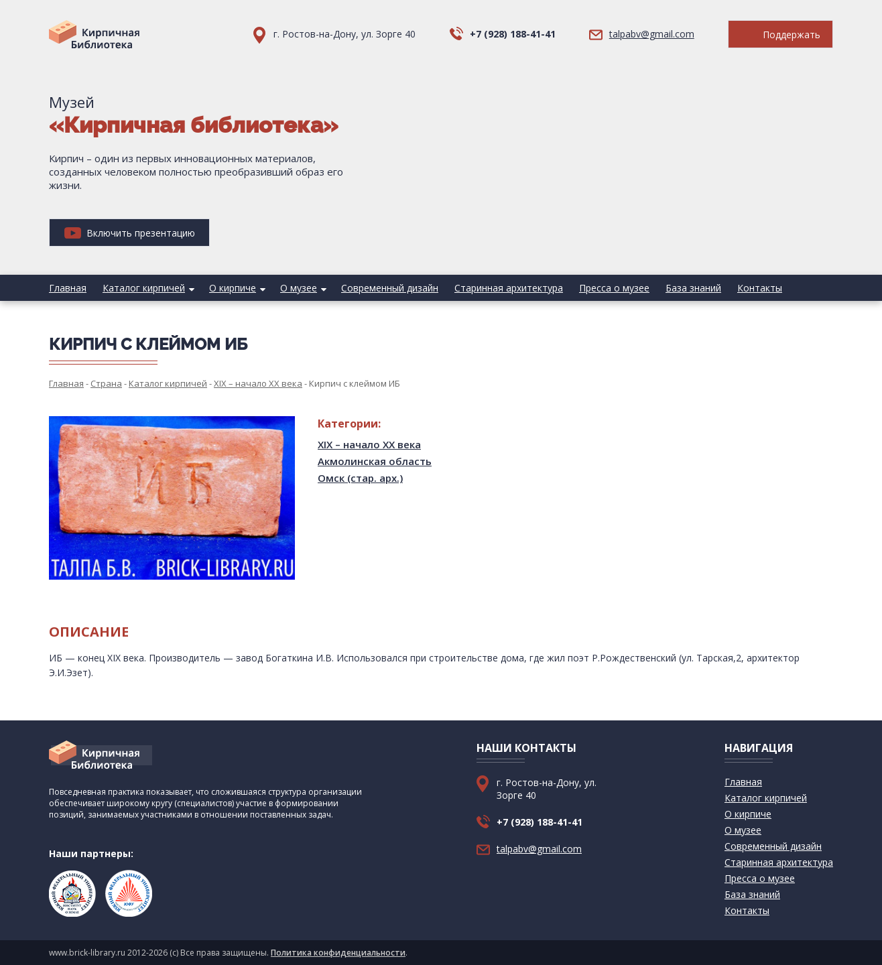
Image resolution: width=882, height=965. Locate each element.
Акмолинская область (375, 461)
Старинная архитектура (508, 287)
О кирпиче (232, 287)
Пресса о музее (614, 287)
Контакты (759, 287)
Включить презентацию (129, 233)
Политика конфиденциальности (338, 952)
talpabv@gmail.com (651, 33)
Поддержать (780, 34)
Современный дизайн (389, 287)
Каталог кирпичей (144, 287)
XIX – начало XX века (369, 444)
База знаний (693, 287)
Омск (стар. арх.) (360, 478)
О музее (298, 287)
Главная (67, 287)
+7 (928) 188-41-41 (513, 33)
